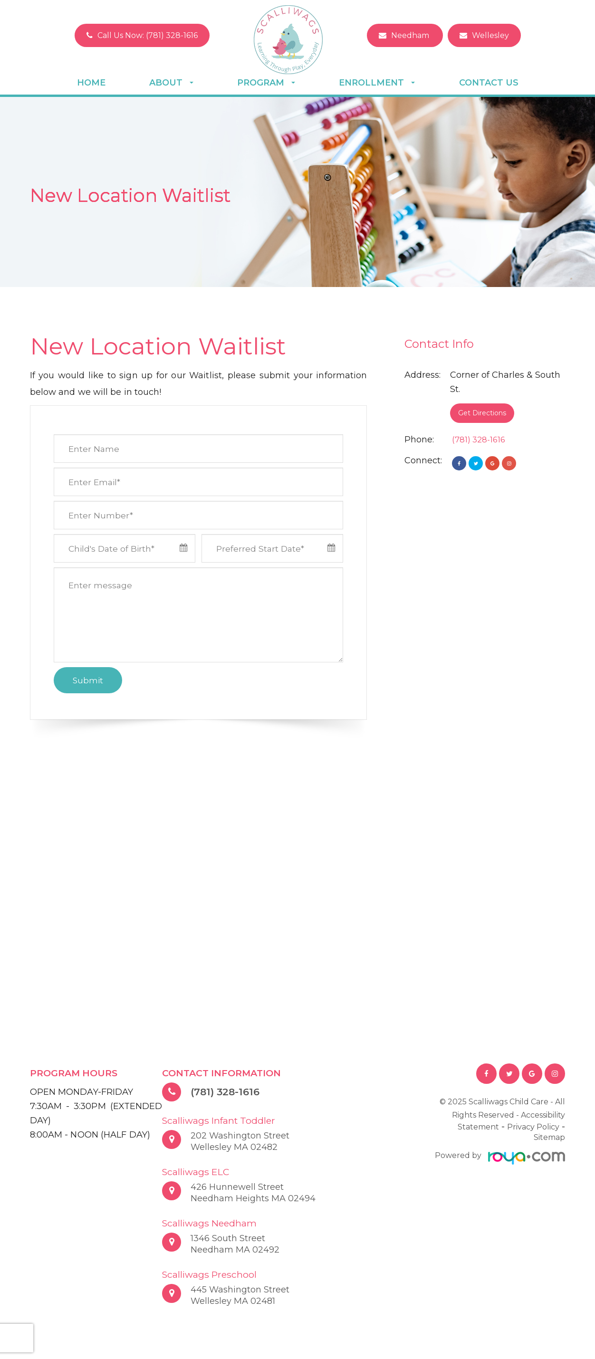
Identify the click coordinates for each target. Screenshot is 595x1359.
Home (91, 82)
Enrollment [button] (377, 82)
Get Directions (482, 413)
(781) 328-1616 (480, 439)
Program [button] (266, 82)
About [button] (171, 82)
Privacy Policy (533, 1128)
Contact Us (488, 82)
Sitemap (549, 1141)
